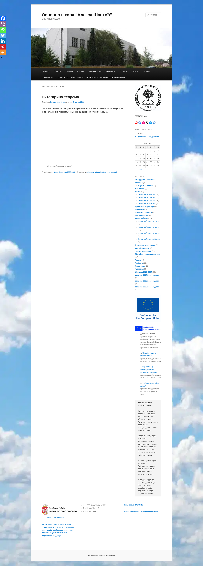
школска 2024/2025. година (147, 275)
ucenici (114, 172)
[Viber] (3, 24)
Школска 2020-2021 (146, 194)
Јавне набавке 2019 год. (149, 233)
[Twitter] (3, 35)
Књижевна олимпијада (145, 245)
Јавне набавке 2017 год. (149, 221)
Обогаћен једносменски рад (147, 254)
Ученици (69, 71)
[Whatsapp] (3, 30)
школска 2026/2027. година (147, 287)
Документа (110, 71)
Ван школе (139, 188)
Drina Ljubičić (78, 102)
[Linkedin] (3, 41)
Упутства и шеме (145, 185)
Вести (55, 172)
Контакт (147, 71)
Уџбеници (139, 269)
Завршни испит (95, 71)
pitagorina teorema (102, 172)
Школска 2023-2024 (146, 200)
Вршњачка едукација (144, 206)
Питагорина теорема (60, 97)
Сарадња (136, 71)
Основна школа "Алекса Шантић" (77, 14)
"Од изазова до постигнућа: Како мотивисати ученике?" (149, 369)
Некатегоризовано (143, 251)
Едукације (139, 209)
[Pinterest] (3, 47)
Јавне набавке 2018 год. (149, 227)
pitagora (90, 172)
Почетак (45, 71)
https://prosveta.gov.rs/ (55, 517)
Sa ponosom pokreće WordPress (101, 556)
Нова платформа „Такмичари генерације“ (141, 511)
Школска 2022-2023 (67, 172)
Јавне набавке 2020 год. (149, 239)
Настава (80, 71)
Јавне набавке (141, 218)
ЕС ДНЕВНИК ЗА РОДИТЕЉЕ (147, 137)
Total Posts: (88, 511)
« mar (140, 169)
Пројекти (123, 71)
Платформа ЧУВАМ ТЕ (133, 505)
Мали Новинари (142, 248)
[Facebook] (3, 18)
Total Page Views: (90, 508)
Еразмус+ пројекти (143, 212)
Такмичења (140, 266)
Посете (138, 260)
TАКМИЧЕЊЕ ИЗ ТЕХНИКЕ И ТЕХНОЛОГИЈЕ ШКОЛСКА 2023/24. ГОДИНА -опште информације (83, 77)
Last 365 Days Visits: (92, 505)
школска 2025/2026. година (147, 281)
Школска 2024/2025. (147, 203)
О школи (57, 71)
